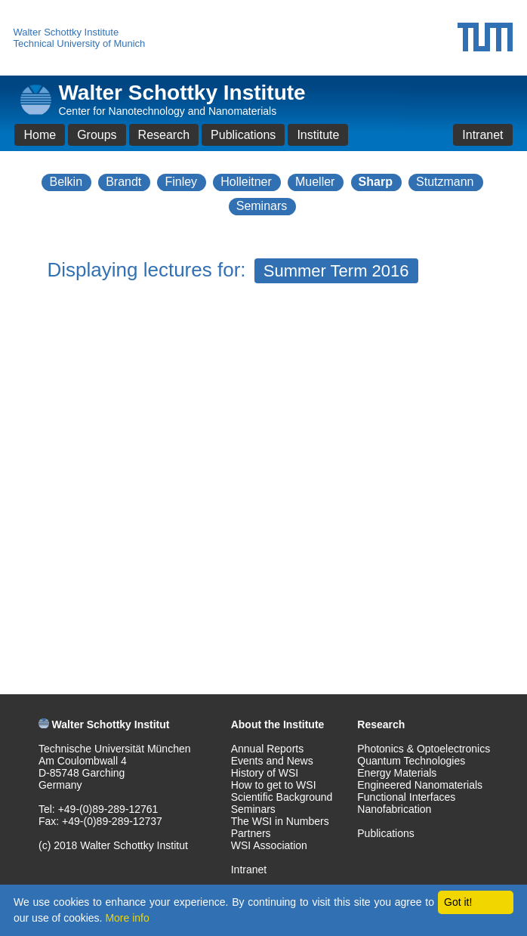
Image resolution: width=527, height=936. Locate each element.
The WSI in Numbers (280, 821)
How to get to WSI (273, 785)
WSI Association (269, 845)
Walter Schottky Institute (66, 32)
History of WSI (264, 773)
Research (164, 134)
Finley (181, 181)
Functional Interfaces (406, 797)
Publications (243, 134)
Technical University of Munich (79, 43)
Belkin (65, 181)
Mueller (314, 181)
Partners (251, 833)
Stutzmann (444, 181)
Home (39, 134)
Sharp (376, 181)
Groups (96, 134)
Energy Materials (396, 773)
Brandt (123, 181)
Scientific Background (282, 797)
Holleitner (246, 181)
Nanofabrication (394, 809)
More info (127, 918)
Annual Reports (267, 749)
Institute (318, 134)
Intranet (482, 134)
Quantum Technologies (411, 761)
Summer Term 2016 (336, 270)
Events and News (272, 761)
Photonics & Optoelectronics (423, 749)
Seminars (262, 205)
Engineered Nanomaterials (419, 785)
